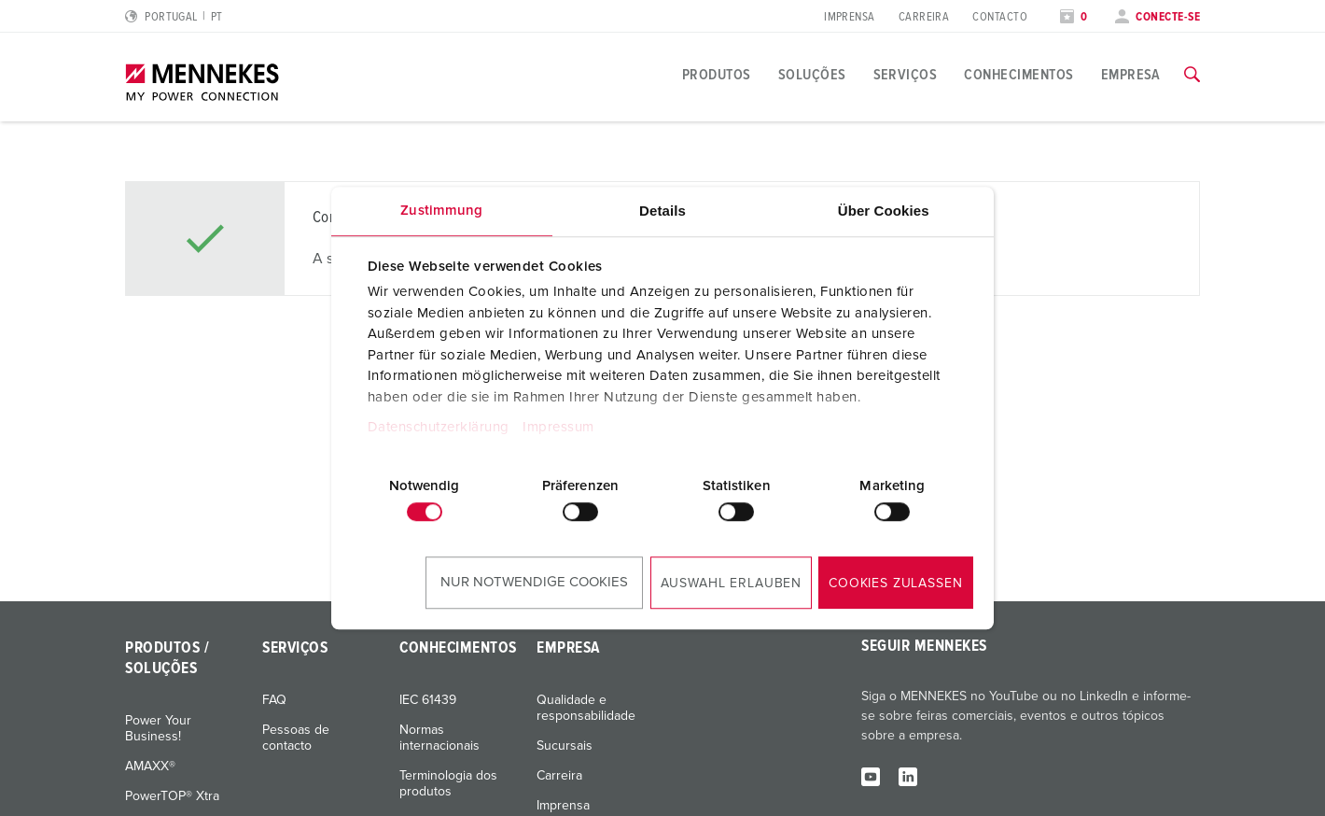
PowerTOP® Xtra (172, 796)
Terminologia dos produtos (448, 783)
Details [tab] (662, 210)
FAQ (274, 700)
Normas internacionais (439, 738)
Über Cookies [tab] (883, 210)
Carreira (924, 17)
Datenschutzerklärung (438, 427)
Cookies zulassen (895, 583)
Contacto (999, 17)
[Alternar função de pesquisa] (1192, 74)
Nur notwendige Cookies (534, 582)
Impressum (558, 427)
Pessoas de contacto (295, 738)
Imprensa (849, 17)
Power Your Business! (158, 728)
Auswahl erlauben (731, 583)
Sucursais (565, 746)
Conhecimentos (1018, 74)
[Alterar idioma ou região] (174, 17)
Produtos (716, 74)
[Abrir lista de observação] (1074, 17)
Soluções (812, 74)
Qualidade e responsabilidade (586, 708)
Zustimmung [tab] (441, 211)
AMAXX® (150, 766)
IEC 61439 (427, 700)
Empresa (1131, 74)
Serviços (905, 74)
